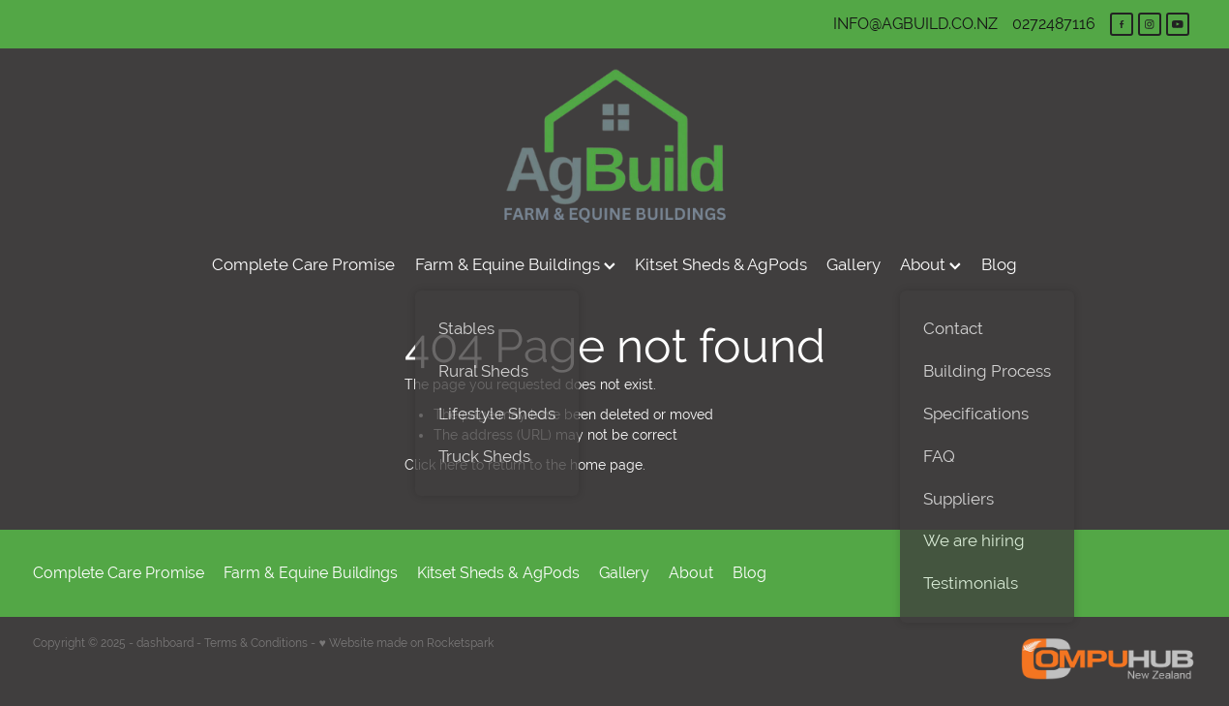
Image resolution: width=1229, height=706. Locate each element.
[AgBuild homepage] (615, 145)
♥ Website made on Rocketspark (405, 643)
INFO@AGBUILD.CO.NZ (915, 24)
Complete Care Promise (303, 264)
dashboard (165, 643)
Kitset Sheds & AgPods (721, 264)
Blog (999, 264)
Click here (436, 465)
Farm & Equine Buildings (515, 264)
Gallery (853, 264)
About (930, 264)
